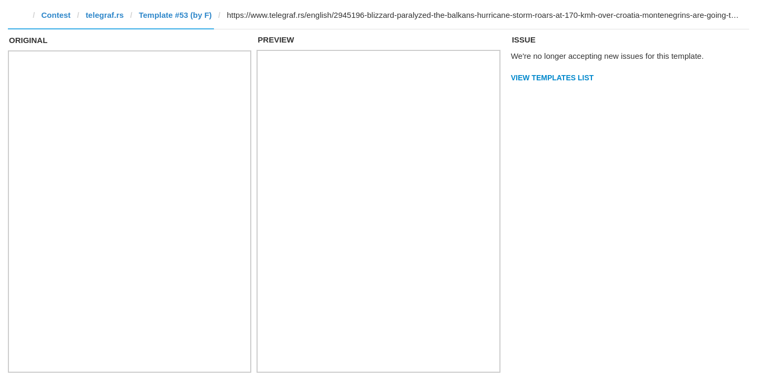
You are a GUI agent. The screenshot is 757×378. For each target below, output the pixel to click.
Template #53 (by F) (175, 14)
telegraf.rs (105, 14)
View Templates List (552, 78)
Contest (56, 14)
